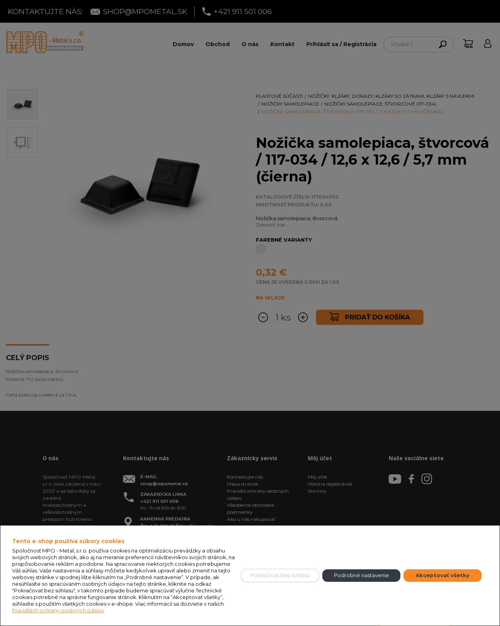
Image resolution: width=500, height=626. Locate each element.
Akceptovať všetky (443, 575)
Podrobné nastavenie (361, 575)
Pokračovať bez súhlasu (280, 575)
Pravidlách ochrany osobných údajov (58, 610)
